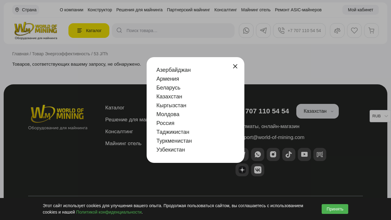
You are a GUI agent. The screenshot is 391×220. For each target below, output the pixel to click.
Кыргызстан (171, 105)
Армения (167, 79)
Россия (165, 123)
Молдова (167, 114)
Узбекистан (170, 150)
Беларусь (168, 88)
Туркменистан (174, 141)
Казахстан (169, 97)
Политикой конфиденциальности (108, 212)
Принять (335, 209)
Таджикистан (172, 132)
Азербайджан (173, 70)
